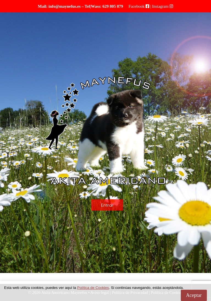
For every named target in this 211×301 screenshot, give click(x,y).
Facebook (137, 6)
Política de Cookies (93, 288)
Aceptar (194, 295)
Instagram (160, 6)
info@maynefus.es (64, 6)
